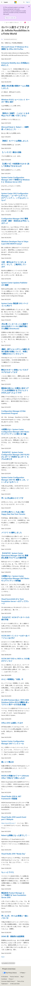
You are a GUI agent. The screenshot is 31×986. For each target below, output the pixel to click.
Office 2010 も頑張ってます (12, 723)
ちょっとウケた (7, 872)
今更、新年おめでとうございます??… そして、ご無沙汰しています (13, 264)
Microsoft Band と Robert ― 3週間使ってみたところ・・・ (15, 128)
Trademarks (4, 983)
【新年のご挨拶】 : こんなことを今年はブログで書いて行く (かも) (15, 114)
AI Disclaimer (4, 976)
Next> (3, 957)
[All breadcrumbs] (2, 22)
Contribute (4, 979)
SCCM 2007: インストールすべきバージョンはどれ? (15, 636)
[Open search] (24, 2)
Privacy (10, 979)
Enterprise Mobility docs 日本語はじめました (15, 64)
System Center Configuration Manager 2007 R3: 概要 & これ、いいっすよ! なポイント (15, 479)
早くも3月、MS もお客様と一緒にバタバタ (14, 917)
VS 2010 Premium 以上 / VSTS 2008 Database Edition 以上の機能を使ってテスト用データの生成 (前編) (15, 702)
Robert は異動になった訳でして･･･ (15, 835)
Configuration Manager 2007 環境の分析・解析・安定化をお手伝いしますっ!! (15, 220)
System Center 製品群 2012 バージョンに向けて (14, 304)
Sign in (28, 2)
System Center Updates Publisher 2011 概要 (14, 283)
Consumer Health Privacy (7, 981)
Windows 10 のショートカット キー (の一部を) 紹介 (15, 100)
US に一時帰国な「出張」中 (12, 679)
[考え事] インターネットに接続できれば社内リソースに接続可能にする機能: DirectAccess (14, 326)
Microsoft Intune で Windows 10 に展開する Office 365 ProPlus (15, 48)
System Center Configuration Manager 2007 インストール (12, 742)
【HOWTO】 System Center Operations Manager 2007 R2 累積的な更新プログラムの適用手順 (14, 555)
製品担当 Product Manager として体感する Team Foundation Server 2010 (13, 895)
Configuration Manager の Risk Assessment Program (13, 412)
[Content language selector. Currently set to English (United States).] (8, 968)
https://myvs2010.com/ (8, 823)
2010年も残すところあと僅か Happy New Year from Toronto (13, 513)
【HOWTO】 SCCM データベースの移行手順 (15, 618)
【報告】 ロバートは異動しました (14, 141)
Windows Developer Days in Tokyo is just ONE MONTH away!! (14, 242)
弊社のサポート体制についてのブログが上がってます (14, 371)
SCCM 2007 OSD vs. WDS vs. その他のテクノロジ (15, 659)
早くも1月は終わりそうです (12, 498)
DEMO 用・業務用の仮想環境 (12, 936)
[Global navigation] (1, 2)
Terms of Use (20, 981)
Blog (22, 976)
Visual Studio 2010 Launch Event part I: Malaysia (13, 818)
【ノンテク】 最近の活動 (11, 152)
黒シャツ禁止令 (7, 762)
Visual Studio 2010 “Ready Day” (13, 853)
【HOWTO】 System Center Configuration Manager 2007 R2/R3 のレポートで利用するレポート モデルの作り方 (15, 455)
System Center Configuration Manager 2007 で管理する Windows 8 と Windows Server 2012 (15, 179)
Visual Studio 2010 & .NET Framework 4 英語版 (11, 797)
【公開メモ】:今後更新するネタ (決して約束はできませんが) (15, 164)
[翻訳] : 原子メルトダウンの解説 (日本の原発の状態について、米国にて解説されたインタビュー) (15, 351)
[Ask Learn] (25, 22)
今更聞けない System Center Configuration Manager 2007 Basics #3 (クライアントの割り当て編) (15, 431)
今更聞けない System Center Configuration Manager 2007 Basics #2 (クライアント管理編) (15, 578)
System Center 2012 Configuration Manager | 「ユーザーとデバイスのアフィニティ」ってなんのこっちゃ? (15, 196)
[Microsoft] (15, 2)
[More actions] (28, 22)
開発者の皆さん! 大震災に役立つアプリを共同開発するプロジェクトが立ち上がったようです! (15, 390)
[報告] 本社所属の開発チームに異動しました (15, 87)
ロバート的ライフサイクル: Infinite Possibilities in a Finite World (13, 22)
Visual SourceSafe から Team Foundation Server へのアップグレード (15, 601)
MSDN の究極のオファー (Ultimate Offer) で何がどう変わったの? (15, 776)
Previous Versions (14, 976)
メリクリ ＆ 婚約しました (11, 532)
